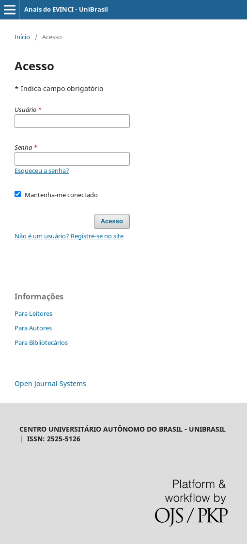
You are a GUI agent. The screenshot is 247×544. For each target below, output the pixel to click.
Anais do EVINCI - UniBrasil (66, 9)
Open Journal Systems (50, 383)
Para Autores (33, 328)
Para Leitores (33, 313)
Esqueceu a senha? (42, 170)
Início (22, 36)
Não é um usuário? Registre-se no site (69, 236)
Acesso (112, 221)
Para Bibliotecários (41, 342)
